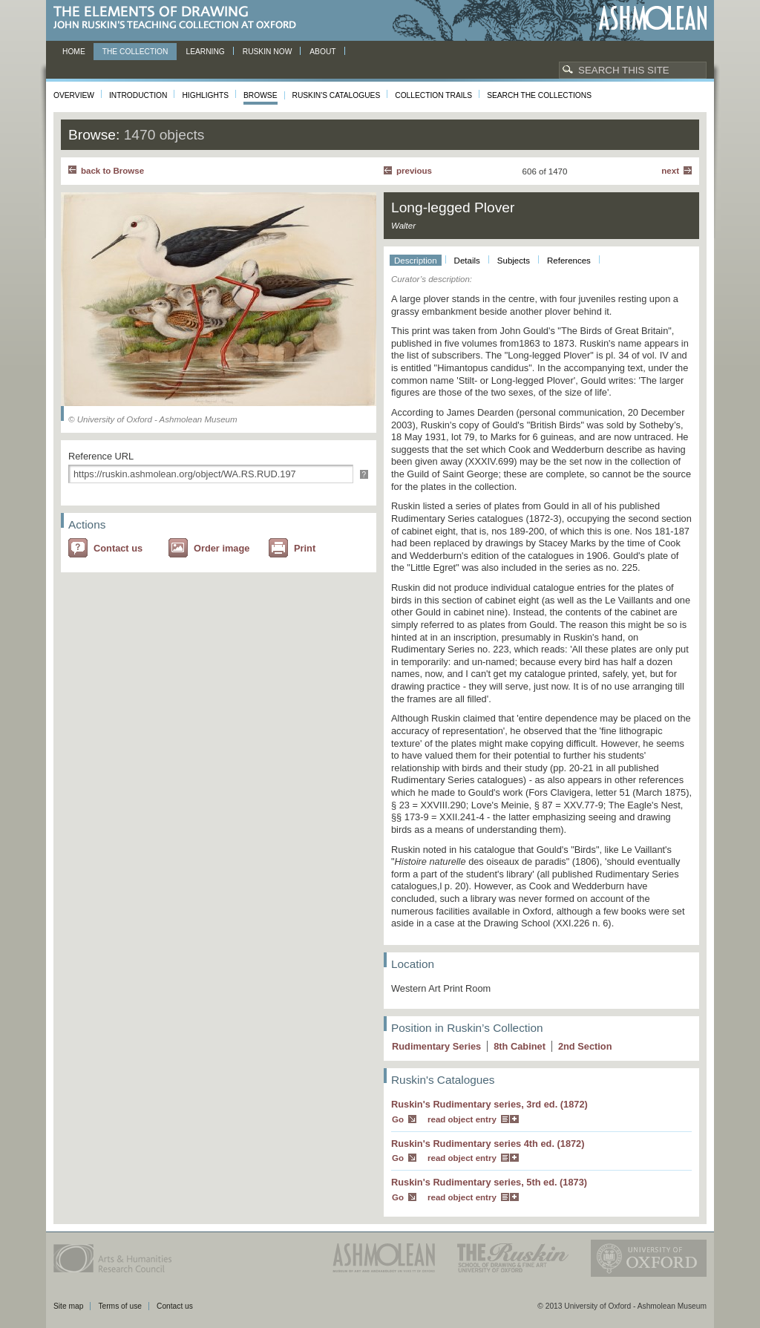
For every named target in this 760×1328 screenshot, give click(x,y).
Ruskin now (267, 52)
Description (415, 260)
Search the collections (539, 95)
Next (670, 170)
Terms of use (120, 1306)
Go (398, 1119)
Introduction (138, 95)
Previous (414, 170)
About (322, 52)
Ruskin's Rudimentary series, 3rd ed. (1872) (489, 1104)
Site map (68, 1306)
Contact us (118, 548)
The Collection (135, 52)
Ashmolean (653, 18)
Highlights (205, 95)
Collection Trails (433, 95)
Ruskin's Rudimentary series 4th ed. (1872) (488, 1143)
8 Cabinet (520, 1046)
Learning (205, 52)
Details (467, 260)
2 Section (585, 1046)
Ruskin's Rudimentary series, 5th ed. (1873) (489, 1182)
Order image (221, 548)
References (569, 260)
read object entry (462, 1119)
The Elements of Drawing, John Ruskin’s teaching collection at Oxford (179, 18)
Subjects (513, 260)
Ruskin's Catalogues (336, 95)
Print (304, 548)
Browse (260, 95)
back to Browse (112, 170)
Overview (73, 95)
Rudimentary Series (436, 1046)
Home (73, 52)
